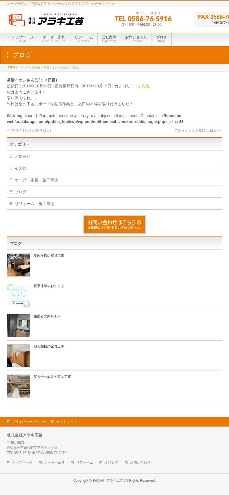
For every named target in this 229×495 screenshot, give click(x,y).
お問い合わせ (140, 462)
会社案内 (111, 462)
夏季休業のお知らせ (49, 286)
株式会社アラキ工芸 (108, 481)
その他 (144, 86)
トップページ (22, 462)
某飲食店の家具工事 (49, 256)
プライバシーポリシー (29, 422)
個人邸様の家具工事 (49, 346)
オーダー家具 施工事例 (36, 180)
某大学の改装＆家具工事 (52, 377)
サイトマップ (67, 422)
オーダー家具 (54, 462)
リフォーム (84, 462)
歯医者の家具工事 (47, 316)
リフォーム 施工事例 (34, 203)
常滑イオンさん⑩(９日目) (29, 130)
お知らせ (23, 156)
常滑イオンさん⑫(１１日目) (198, 130)
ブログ (21, 192)
